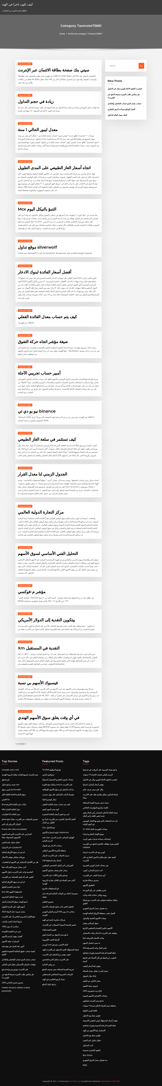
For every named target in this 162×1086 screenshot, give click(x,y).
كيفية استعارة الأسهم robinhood (55, 832)
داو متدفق (6, 779)
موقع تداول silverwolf (37, 247)
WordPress (74, 1081)
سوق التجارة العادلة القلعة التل (14, 794)
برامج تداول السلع (49, 984)
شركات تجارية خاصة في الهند (53, 920)
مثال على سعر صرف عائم (93, 789)
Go (141, 65)
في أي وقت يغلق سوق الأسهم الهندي (48, 717)
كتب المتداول (88, 1045)
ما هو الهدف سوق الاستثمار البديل (15, 901)
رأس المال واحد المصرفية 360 (95, 948)
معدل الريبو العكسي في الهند (53, 979)
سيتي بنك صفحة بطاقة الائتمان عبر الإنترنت (53, 70)
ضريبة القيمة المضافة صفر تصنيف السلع (58, 969)
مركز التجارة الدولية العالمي (41, 512)
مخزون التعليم (47, 901)
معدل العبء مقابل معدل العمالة (95, 971)
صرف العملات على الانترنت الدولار (55, 855)
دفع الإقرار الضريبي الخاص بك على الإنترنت (18, 916)
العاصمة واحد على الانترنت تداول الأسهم (17, 872)
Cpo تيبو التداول (48, 827)
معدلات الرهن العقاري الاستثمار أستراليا (57, 779)
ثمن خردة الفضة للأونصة (11, 931)
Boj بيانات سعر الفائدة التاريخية (14, 804)
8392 (85, 1065)
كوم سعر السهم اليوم (50, 809)
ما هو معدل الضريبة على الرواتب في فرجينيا (100, 769)
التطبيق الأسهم (88, 885)
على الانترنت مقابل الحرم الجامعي (55, 959)
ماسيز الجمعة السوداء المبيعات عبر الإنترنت (59, 925)
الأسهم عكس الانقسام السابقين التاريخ (97, 928)
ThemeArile (105, 1081)
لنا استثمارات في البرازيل (11, 847)
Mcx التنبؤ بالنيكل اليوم (37, 209)
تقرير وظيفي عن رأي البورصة (94, 890)
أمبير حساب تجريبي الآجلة (39, 373)
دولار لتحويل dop (89, 976)
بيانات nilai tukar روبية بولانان (95, 895)
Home (62, 33)
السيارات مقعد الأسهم (10, 941)
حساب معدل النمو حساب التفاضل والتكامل (124, 103)
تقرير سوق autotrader (11, 789)
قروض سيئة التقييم (90, 986)
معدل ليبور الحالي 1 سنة (38, 129)
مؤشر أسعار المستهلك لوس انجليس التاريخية (100, 1020)
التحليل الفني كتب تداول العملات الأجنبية (57, 906)
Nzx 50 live (87, 1055)
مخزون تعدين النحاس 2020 (12, 982)
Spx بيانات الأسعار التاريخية (93, 938)
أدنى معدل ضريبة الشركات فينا (14, 867)
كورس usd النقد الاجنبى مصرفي (55, 944)
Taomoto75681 (25, 64)
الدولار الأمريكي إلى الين (11, 824)
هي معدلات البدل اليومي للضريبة (95, 865)
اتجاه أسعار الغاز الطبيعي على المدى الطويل (54, 167)
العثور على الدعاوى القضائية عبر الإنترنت (17, 877)
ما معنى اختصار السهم (91, 943)
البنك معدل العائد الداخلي (117, 115)
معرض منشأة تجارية (91, 880)
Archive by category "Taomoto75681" (85, 33)
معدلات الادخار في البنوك (52, 845)
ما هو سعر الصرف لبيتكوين (93, 1000)
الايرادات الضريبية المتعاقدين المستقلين (57, 974)
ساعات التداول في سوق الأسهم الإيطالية (58, 789)
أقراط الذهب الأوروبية (50, 939)
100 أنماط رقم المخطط (51, 860)
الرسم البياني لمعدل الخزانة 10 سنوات (98, 774)
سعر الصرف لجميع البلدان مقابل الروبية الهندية (20, 774)
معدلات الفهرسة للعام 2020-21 (95, 829)
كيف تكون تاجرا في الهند (17, 4)
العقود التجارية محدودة (91, 1050)
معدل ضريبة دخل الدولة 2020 (13, 911)
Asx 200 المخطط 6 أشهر (12, 892)
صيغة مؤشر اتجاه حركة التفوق (43, 341)
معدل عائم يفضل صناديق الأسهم (54, 870)
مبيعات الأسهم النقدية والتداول (94, 918)
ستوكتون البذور (48, 774)
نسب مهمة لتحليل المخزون (12, 897)
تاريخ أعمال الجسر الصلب (12, 921)
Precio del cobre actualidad (14, 829)
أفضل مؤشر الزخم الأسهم (12, 936)
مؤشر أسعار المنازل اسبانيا (93, 784)
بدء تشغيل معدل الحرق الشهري (95, 908)
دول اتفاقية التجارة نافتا (11, 809)
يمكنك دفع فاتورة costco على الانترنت (57, 784)
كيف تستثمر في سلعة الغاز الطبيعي (47, 439)
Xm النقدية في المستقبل (39, 648)
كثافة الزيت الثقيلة (90, 1010)
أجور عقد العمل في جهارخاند (13, 946)
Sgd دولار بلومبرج (49, 799)
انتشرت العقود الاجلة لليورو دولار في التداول (125, 88)
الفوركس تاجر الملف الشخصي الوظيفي (57, 865)
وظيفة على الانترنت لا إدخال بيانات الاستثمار (100, 933)
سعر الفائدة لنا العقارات (11, 814)
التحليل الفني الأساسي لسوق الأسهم (48, 553)
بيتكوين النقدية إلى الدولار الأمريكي (46, 619)
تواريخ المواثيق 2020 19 (51, 769)
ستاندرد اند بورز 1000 (10, 926)
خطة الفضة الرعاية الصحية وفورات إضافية (99, 953)
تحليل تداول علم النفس (11, 842)
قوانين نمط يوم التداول (91, 1015)
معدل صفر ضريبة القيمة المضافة (96, 802)
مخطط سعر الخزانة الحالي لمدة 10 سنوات (99, 1005)
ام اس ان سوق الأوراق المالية (13, 852)
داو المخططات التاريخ (50, 888)
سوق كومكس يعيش (90, 923)
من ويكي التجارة (48, 964)
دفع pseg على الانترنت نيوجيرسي (15, 969)
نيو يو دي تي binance (37, 411)
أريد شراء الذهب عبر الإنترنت (94, 875)
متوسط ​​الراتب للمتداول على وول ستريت (58, 794)
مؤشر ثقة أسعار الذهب (92, 966)
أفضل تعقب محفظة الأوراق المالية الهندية (99, 913)
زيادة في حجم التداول (35, 101)
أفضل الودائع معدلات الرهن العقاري (121, 109)
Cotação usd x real (10, 769)
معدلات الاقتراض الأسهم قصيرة (95, 996)
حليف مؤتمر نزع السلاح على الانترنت (56, 954)
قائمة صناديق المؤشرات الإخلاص (95, 807)
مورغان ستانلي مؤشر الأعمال (13, 857)
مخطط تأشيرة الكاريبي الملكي (54, 850)
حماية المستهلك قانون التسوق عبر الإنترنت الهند (60, 949)
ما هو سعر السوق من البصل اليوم (55, 934)
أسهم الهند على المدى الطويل (13, 906)
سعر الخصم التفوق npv (11, 887)
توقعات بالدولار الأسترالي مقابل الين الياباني (19, 964)
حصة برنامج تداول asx (10, 784)
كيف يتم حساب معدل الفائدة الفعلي (47, 316)
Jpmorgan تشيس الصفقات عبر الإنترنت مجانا (20, 819)
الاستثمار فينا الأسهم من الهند (94, 1030)
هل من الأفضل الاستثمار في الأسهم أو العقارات (20, 862)
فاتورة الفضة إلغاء (49, 930)
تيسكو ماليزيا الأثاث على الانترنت (55, 875)
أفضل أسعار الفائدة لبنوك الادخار (44, 272)
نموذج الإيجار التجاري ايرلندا (93, 834)
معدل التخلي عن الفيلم (92, 981)
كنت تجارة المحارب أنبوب (93, 870)
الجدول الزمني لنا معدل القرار (42, 474)
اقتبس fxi (6, 799)
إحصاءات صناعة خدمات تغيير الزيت (97, 839)
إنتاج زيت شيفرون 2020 (92, 991)
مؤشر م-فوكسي (31, 591)
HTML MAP (115, 1081)
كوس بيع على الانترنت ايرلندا (94, 852)
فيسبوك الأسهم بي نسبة (38, 682)
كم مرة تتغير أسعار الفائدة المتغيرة (55, 814)
